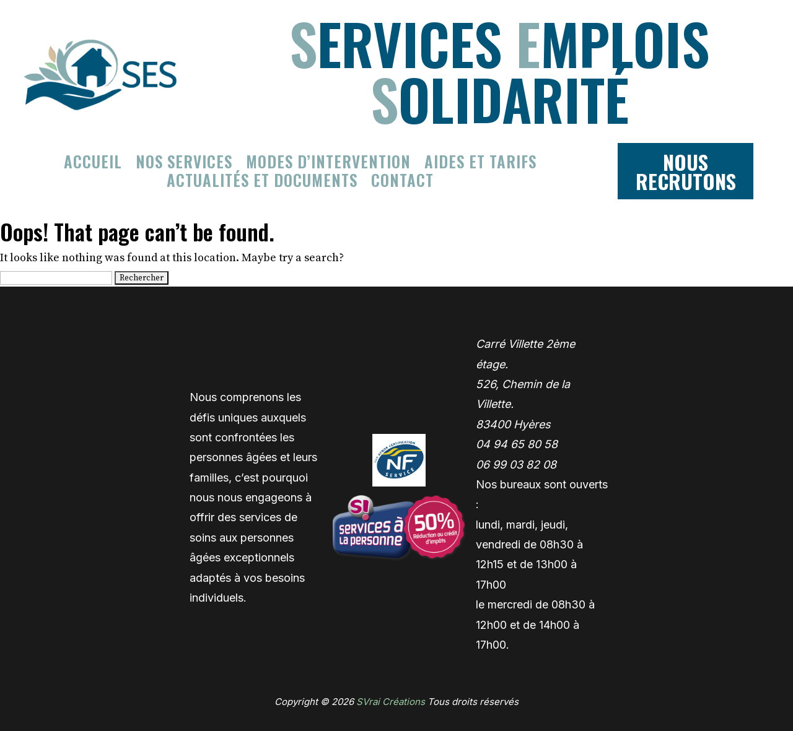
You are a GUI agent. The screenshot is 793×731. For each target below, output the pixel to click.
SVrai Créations (390, 701)
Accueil (93, 164)
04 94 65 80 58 (517, 444)
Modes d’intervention (328, 164)
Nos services (184, 164)
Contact (402, 182)
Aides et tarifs (480, 164)
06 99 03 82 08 (516, 464)
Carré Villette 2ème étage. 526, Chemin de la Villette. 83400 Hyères (525, 384)
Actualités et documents (262, 182)
